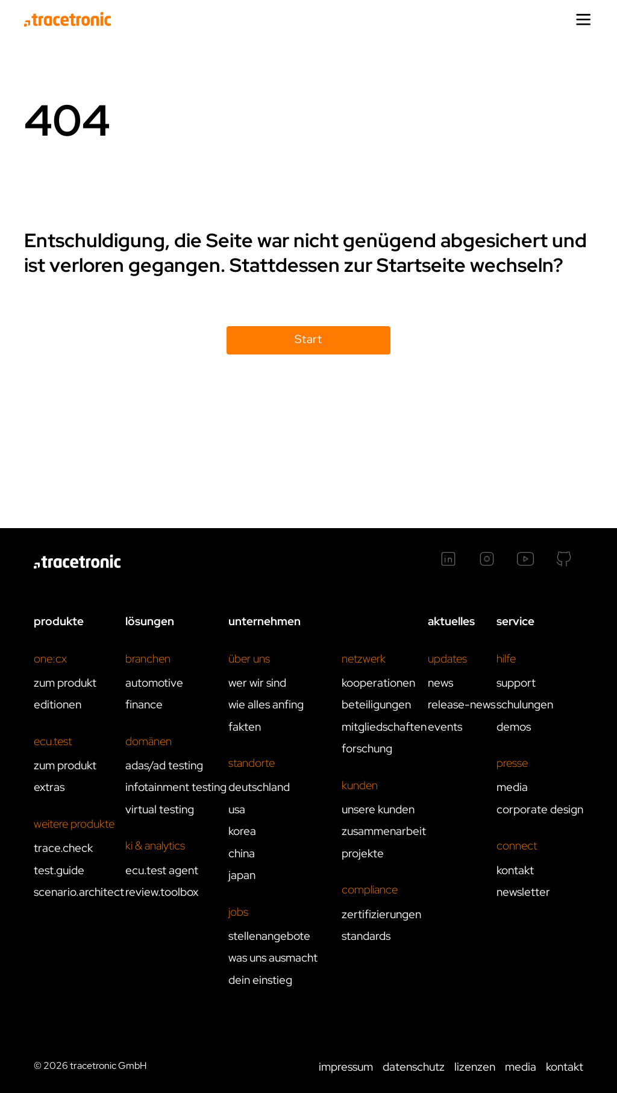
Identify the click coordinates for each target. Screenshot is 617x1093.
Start (308, 339)
